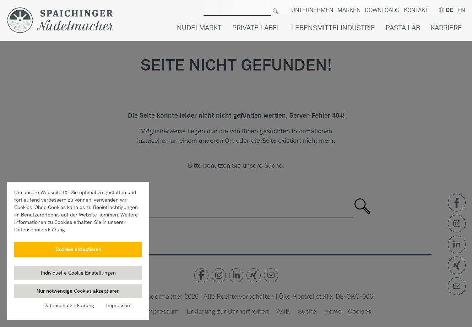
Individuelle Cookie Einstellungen (78, 272)
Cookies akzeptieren (78, 249)
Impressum (118, 305)
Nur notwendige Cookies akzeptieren (78, 290)
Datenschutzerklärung (68, 305)
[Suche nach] (237, 7)
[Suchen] (276, 7)
